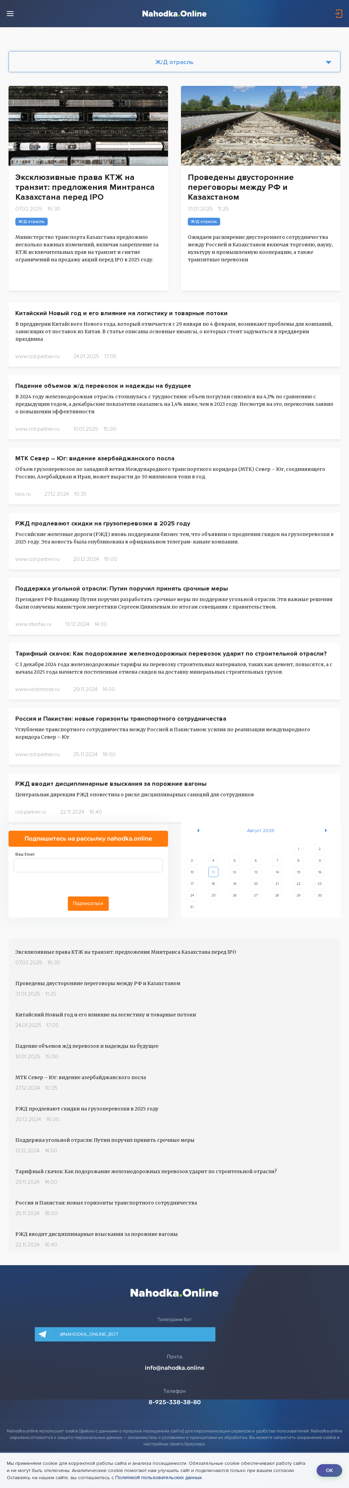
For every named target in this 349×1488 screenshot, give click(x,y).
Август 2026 (260, 830)
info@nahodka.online (175, 1368)
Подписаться (88, 903)
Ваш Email (24, 854)
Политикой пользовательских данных (181, 1478)
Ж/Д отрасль (174, 62)
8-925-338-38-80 (175, 1402)
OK (328, 1470)
